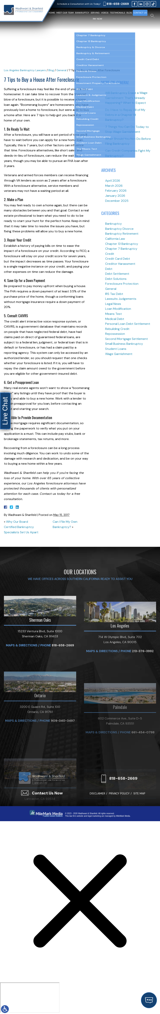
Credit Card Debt (117, 259)
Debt (108, 269)
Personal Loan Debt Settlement (127, 324)
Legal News (113, 304)
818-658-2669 (118, 4)
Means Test (113, 314)
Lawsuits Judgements (120, 299)
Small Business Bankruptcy (124, 344)
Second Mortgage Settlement (126, 339)
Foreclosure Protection (121, 284)
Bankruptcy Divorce (119, 229)
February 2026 (116, 191)
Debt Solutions (116, 279)
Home (52, 12)
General (61, 70)
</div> (30, 998)
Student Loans (115, 349)
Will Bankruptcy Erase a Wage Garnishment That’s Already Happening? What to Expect (126, 98)
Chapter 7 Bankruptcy (121, 249)
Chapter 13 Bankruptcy (121, 244)
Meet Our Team (65, 12)
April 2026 (112, 181)
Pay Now (97, 18)
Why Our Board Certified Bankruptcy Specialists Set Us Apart (21, 527)
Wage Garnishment (118, 354)
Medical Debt (114, 319)
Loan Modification (118, 309)
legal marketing (94, 816)
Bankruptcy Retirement (121, 234)
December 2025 (116, 201)
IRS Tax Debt (114, 294)
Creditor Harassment (120, 264)
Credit (109, 254)
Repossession (115, 334)
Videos (104, 12)
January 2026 (115, 196)
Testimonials (117, 12)
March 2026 (114, 186)
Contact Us (140, 12)
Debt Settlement (117, 274)
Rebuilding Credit (117, 329)
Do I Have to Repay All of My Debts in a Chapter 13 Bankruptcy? (125, 115)
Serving (95, 12)
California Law (115, 239)
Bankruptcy (82, 12)
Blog (129, 12)
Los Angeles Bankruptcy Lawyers (25, 70)
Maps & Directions (21, 695)
